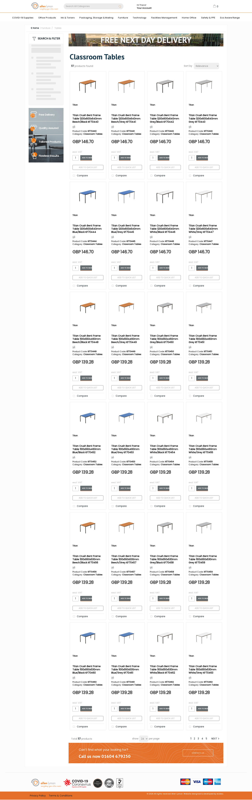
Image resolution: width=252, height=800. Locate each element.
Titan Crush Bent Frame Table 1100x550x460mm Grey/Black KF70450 (164, 339)
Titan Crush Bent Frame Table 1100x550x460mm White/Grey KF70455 (203, 449)
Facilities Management (164, 17)
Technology (139, 17)
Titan (75, 104)
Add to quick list (88, 167)
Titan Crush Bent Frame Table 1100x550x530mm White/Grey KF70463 (203, 669)
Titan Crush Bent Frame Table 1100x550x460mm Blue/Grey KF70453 (125, 449)
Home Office (189, 17)
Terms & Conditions (60, 795)
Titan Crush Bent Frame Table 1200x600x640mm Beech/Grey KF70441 (125, 118)
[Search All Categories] (93, 6)
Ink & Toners (68, 17)
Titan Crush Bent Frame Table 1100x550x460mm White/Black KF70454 (164, 449)
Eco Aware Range (230, 17)
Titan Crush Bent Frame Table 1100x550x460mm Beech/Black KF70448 (86, 339)
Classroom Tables (92, 134)
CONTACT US (198, 753)
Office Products (47, 17)
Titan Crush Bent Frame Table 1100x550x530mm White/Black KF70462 (164, 669)
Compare (80, 175)
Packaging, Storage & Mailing (96, 17)
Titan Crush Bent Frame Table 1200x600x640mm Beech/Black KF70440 (87, 118)
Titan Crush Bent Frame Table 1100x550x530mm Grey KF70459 (203, 559)
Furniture (123, 17)
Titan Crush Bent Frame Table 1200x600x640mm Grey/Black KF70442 (164, 118)
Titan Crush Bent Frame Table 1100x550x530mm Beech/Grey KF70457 (125, 559)
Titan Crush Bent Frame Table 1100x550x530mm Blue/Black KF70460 (86, 669)
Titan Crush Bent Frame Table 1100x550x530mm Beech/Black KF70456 (86, 559)
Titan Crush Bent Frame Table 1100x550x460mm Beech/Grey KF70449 (125, 339)
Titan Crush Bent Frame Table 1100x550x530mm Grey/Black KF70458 (164, 559)
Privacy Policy (38, 795)
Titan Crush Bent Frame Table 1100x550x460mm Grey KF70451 (203, 339)
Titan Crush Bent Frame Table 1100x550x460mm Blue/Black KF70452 (86, 449)
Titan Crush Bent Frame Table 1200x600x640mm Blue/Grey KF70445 (125, 229)
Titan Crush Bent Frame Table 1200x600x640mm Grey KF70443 (203, 118)
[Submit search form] (120, 6)
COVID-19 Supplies (22, 17)
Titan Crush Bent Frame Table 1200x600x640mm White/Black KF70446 (164, 229)
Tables (58, 28)
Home (35, 28)
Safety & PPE (208, 17)
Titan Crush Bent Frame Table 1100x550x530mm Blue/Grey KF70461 (125, 669)
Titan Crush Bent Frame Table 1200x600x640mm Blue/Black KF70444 (87, 229)
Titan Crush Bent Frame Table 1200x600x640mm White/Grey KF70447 (203, 229)
